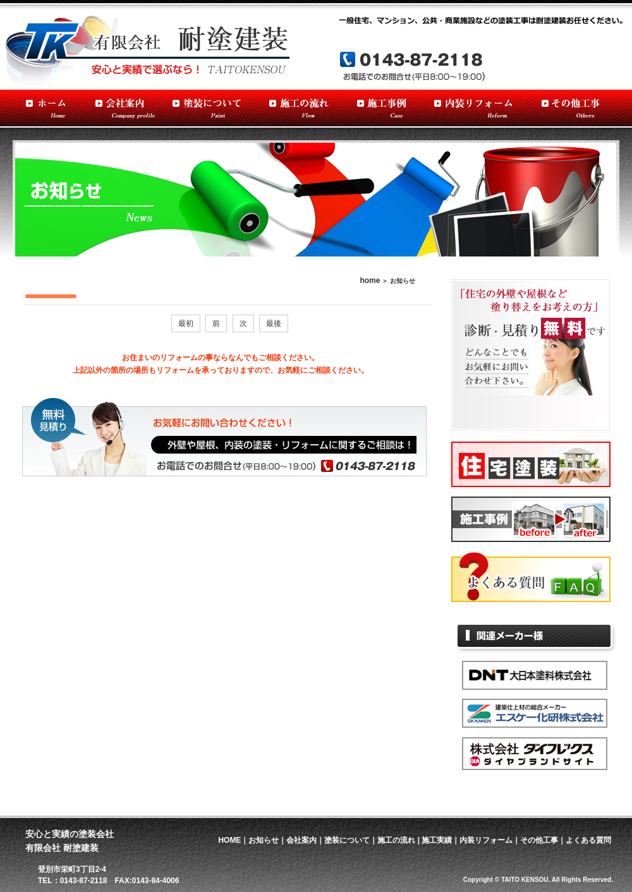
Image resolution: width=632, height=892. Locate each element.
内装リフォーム (486, 840)
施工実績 (437, 840)
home (370, 280)
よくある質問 (588, 840)
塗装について (347, 840)
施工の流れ (396, 840)
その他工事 (539, 840)
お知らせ (263, 840)
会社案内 (301, 840)
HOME (229, 840)
